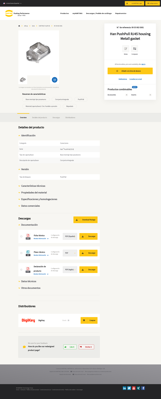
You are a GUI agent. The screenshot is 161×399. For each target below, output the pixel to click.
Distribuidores (123, 79)
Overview (23, 117)
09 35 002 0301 (58, 26)
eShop (26, 26)
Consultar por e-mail (135, 79)
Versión (25, 169)
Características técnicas (33, 185)
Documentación (29, 224)
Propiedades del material (34, 192)
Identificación (28, 135)
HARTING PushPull (44, 26)
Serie (33, 26)
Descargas (56, 117)
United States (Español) (11, 3)
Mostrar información (40, 239)
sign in (143, 64)
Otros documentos (30, 287)
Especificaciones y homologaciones (39, 199)
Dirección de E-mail (77, 371)
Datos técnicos (28, 281)
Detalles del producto (39, 117)
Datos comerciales (30, 205)
